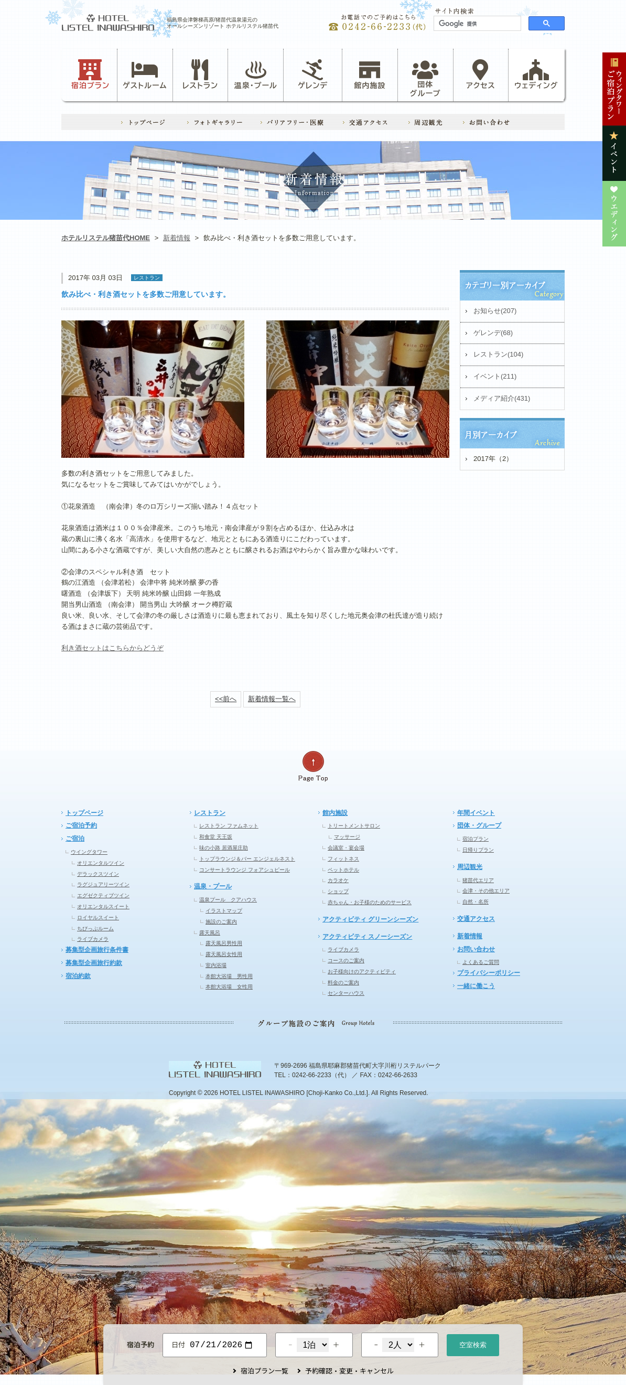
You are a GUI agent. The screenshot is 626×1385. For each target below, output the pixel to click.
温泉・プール (255, 74)
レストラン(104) (498, 354)
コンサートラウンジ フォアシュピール (244, 870)
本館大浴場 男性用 (229, 976)
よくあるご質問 (480, 962)
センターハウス (346, 993)
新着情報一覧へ (272, 699)
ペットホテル (343, 870)
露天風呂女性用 (224, 954)
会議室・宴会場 (346, 848)
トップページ (84, 813)
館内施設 (369, 74)
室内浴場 (216, 965)
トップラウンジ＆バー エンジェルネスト (247, 859)
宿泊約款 (78, 976)
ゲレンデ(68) (493, 333)
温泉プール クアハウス (228, 900)
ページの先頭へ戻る (313, 766)
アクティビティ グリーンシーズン (370, 919)
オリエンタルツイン (100, 863)
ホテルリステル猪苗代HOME (105, 238)
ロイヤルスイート (98, 917)
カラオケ (338, 880)
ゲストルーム (145, 74)
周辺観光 (469, 867)
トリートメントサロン (354, 826)
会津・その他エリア (486, 891)
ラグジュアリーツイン (103, 884)
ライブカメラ (93, 939)
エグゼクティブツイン (103, 895)
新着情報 (176, 238)
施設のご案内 (221, 922)
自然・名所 (475, 902)
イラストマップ (224, 911)
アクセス (480, 74)
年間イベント (476, 813)
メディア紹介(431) (501, 398)
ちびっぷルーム (95, 928)
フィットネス (343, 859)
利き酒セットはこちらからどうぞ (112, 648)
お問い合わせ (476, 949)
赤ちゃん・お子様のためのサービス (370, 902)
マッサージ (347, 837)
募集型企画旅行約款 (94, 963)
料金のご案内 (343, 982)
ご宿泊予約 (81, 825)
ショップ (338, 891)
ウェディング (536, 74)
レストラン (200, 74)
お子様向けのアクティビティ (362, 971)
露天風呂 (209, 933)
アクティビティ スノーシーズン (367, 936)
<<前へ (225, 699)
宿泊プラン (90, 74)
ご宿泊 (75, 838)
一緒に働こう (476, 986)
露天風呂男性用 (224, 943)
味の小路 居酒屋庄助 (223, 848)
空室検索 (473, 1344)
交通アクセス (476, 918)
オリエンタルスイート (103, 906)
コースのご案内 (346, 960)
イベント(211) (494, 376)
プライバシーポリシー (488, 972)
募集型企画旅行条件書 (97, 949)
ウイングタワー (89, 852)
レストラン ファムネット (228, 826)
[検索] (476, 23)
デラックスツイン (98, 874)
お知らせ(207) (494, 311)
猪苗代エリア (478, 880)
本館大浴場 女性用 (229, 987)
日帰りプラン (478, 850)
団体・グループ (479, 825)
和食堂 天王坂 (215, 837)
